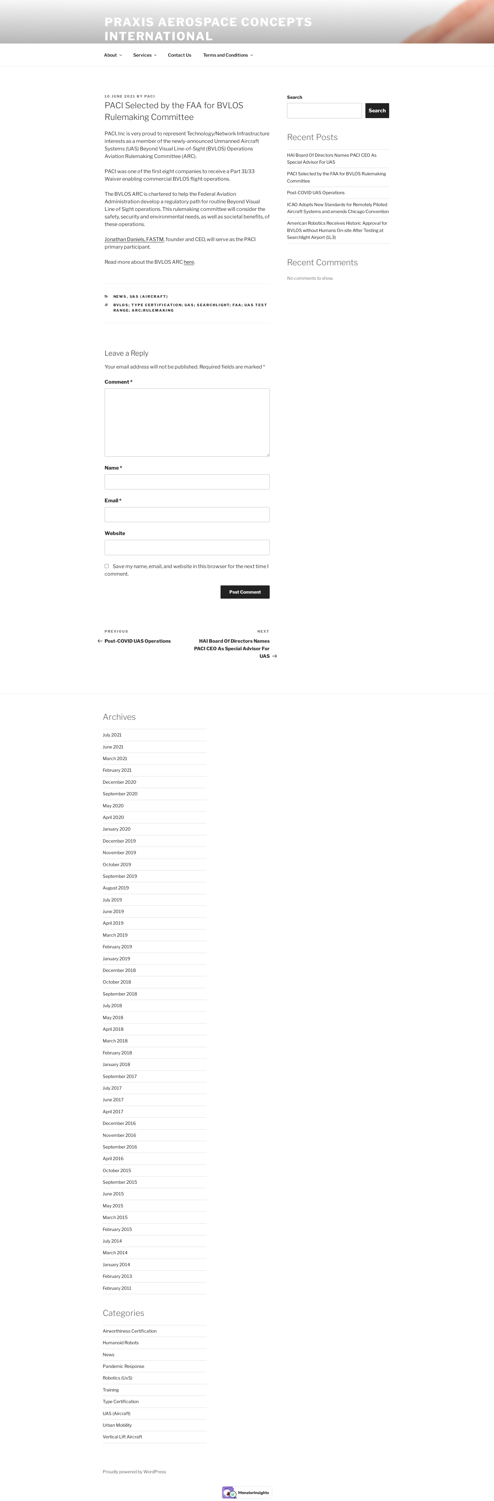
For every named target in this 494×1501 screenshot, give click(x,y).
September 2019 (120, 876)
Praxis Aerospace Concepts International (209, 29)
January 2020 (117, 829)
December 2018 (119, 970)
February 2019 (117, 946)
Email (113, 501)
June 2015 (113, 1193)
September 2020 (120, 793)
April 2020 (113, 817)
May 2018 (113, 1017)
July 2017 (112, 1088)
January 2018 (116, 1064)
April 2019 (113, 923)
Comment (119, 382)
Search (294, 97)
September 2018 (120, 993)
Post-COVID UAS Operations (316, 192)
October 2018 (117, 982)
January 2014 (116, 1264)
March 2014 (115, 1252)
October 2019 (117, 864)
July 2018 (112, 1005)
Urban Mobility (117, 1425)
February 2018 (117, 1052)
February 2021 (117, 770)
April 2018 (113, 1029)
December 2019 (119, 841)
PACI (149, 96)
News (120, 296)
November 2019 (119, 852)
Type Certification (121, 1401)
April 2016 (113, 1158)
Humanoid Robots (121, 1342)
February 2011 (117, 1288)
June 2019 (113, 911)
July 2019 (112, 899)
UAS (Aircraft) (149, 296)
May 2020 (113, 805)
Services (145, 55)
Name (113, 468)
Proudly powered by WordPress (134, 1471)
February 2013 (117, 1276)
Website (115, 533)
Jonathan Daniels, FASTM (134, 239)
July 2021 (112, 734)
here (189, 262)
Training (111, 1389)
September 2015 (120, 1182)
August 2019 (116, 887)
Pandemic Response (123, 1366)
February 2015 (117, 1229)
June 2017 (113, 1099)
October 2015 (117, 1170)
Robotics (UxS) (117, 1377)
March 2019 (115, 935)
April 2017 (113, 1111)
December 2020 (119, 782)
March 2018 (115, 1040)
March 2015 (115, 1217)
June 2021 (113, 746)
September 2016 (120, 1146)
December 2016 (119, 1123)
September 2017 (120, 1076)
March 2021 (115, 758)
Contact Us (179, 55)
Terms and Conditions (228, 55)
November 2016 (119, 1135)
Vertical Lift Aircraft (122, 1436)
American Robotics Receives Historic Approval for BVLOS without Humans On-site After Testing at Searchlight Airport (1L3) (337, 230)
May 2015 (113, 1205)
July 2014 (112, 1241)
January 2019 (116, 958)
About (113, 55)
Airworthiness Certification (130, 1331)
